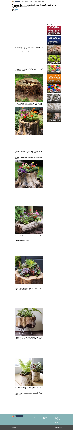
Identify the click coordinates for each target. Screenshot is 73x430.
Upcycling (26, 1)
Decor (43, 1)
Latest (34, 417)
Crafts (23, 1)
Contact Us (44, 418)
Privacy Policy (56, 418)
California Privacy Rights (58, 419)
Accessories (35, 1)
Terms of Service (57, 417)
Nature (39, 1)
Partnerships (45, 417)
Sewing (31, 1)
